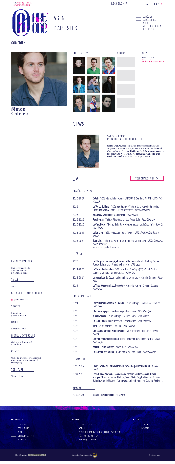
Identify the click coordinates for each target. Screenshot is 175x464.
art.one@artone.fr (22, 4)
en (161, 4)
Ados (145, 22)
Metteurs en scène (153, 25)
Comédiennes (149, 19)
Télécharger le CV (147, 181)
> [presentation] (87, 53)
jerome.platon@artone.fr (153, 61)
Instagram (145, 431)
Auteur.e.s (148, 29)
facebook (144, 427)
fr (155, 4)
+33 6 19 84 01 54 (23, 2)
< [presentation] (86, 53)
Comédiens (148, 16)
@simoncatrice (19, 177)
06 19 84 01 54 (147, 59)
